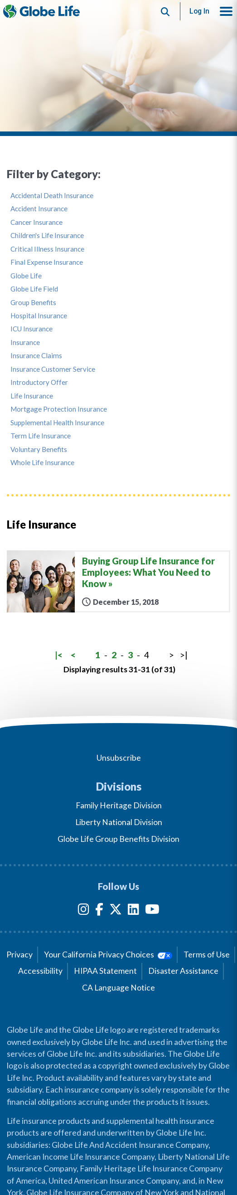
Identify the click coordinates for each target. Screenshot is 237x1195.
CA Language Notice (118, 987)
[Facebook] (99, 911)
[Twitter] (115, 911)
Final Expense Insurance (46, 262)
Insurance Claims (36, 355)
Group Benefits (33, 302)
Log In (199, 11)
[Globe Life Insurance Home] (41, 11)
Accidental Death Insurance (51, 195)
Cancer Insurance (36, 222)
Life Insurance (31, 396)
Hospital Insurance (38, 316)
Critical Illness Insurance (47, 249)
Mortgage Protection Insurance (58, 409)
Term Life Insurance (40, 436)
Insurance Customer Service (52, 369)
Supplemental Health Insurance (57, 423)
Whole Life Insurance (42, 462)
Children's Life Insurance (47, 235)
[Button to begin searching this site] (165, 11)
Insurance (25, 342)
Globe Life (26, 276)
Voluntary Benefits (38, 449)
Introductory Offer (39, 382)
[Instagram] (83, 911)
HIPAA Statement (105, 971)
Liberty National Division (118, 822)
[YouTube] (152, 911)
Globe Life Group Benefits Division (118, 839)
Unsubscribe (119, 758)
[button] (226, 11)
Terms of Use (207, 954)
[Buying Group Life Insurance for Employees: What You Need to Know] (118, 581)
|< (59, 655)
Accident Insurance (39, 209)
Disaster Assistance (183, 971)
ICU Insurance (31, 329)
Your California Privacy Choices (108, 954)
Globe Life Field (34, 289)
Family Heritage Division (119, 805)
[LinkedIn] (133, 911)
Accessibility (40, 971)
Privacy (19, 954)
